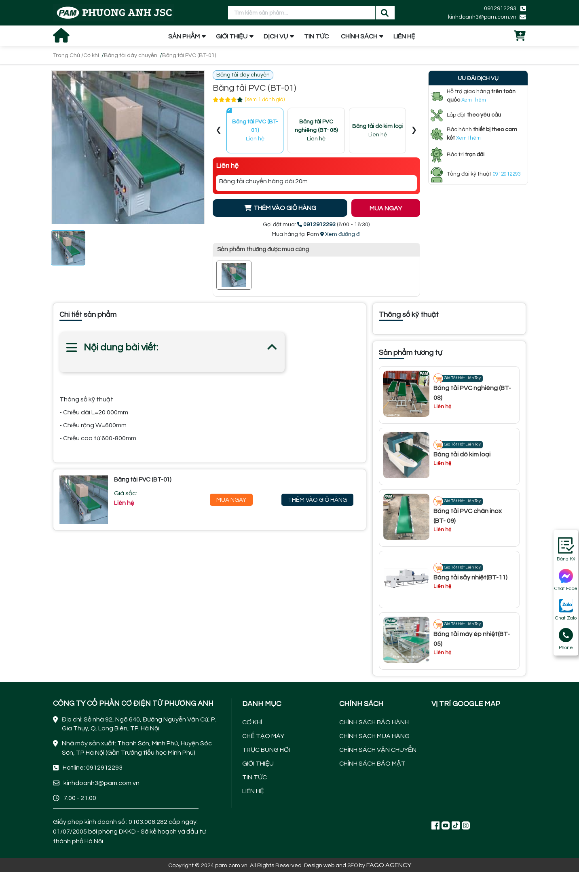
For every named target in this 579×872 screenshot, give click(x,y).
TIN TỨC (316, 36)
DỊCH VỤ (276, 36)
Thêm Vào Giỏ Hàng (317, 500)
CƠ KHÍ (252, 722)
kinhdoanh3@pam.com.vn (482, 17)
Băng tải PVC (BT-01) (189, 55)
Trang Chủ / (68, 55)
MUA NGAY (386, 208)
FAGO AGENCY (388, 865)
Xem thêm (473, 100)
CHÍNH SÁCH (359, 36)
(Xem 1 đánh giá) (265, 99)
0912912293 (500, 8)
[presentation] (219, 130)
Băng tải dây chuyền (130, 55)
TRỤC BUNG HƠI (266, 750)
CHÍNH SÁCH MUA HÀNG (374, 736)
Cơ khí (91, 55)
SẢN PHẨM (184, 36)
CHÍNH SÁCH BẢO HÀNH (374, 722)
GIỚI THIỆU (231, 36)
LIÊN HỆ (404, 36)
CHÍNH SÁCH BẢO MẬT (372, 763)
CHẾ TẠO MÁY (263, 736)
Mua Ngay (231, 500)
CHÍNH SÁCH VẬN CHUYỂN (377, 750)
